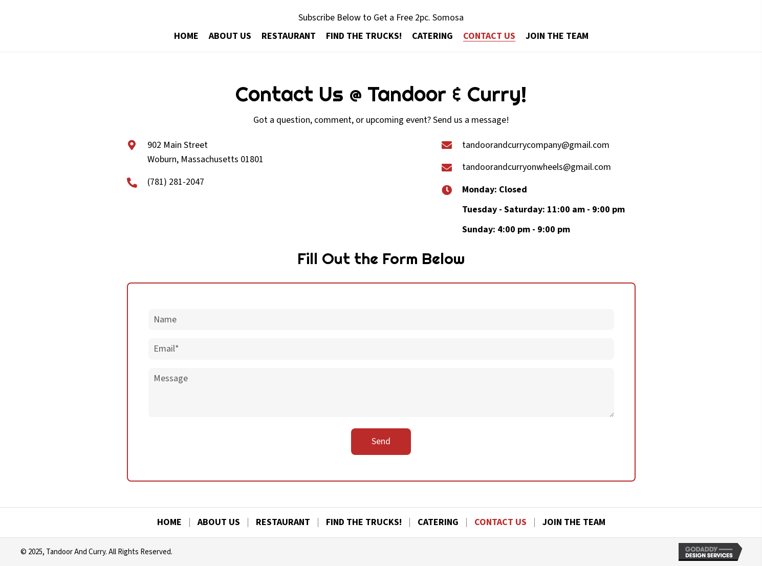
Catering (438, 522)
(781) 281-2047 (175, 182)
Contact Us (500, 522)
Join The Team (573, 522)
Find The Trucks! (364, 522)
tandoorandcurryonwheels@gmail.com (536, 167)
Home (169, 522)
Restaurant (283, 522)
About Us (219, 522)
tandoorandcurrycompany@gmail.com (535, 145)
